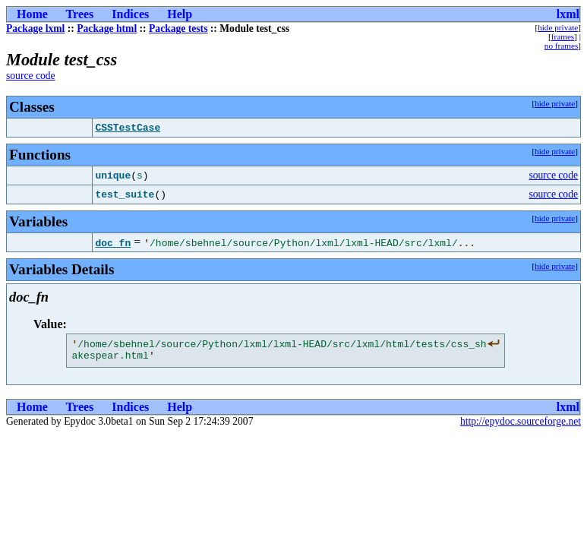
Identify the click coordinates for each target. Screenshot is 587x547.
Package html (107, 28)
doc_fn (113, 242)
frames (562, 36)
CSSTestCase (127, 127)
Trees (80, 14)
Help (179, 14)
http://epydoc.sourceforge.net (520, 426)
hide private (558, 27)
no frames (561, 45)
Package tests (178, 28)
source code (30, 75)
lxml (568, 14)
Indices (130, 14)
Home (32, 14)
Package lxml (35, 28)
